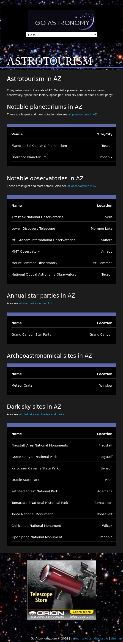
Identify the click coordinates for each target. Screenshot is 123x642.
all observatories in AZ (82, 186)
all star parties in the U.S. (35, 303)
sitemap (116, 638)
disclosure (101, 638)
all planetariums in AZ (82, 114)
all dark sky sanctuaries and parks (41, 414)
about (75, 638)
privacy (87, 638)
